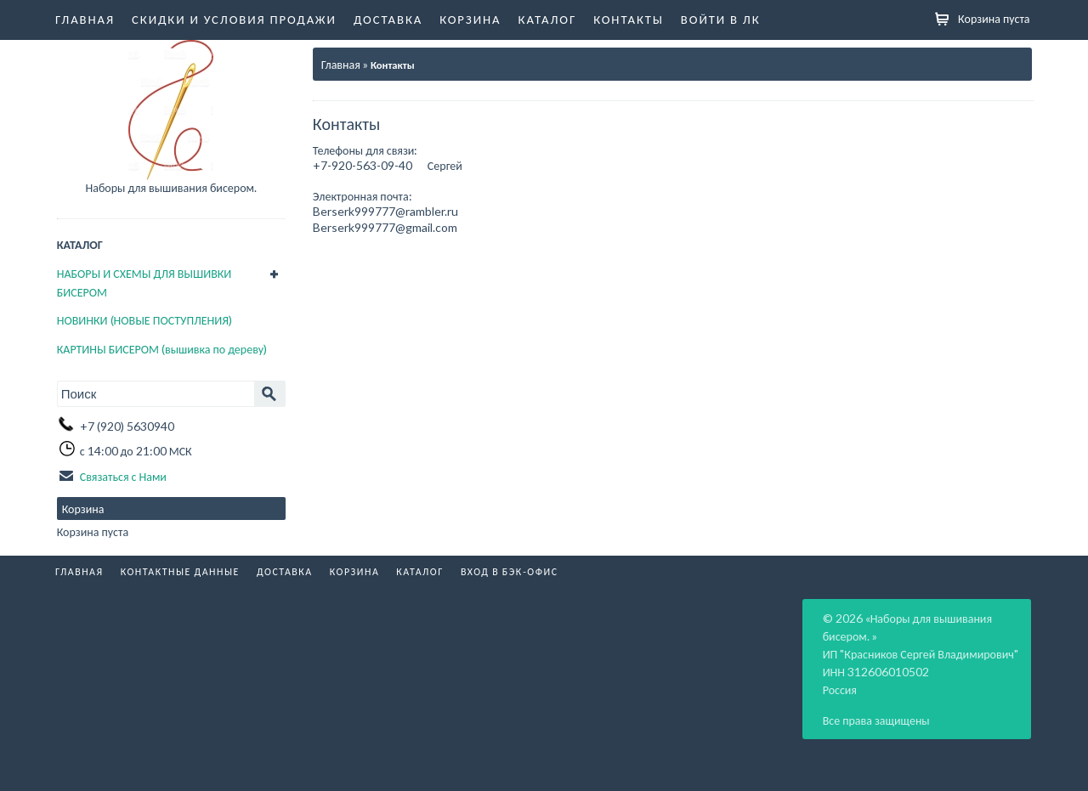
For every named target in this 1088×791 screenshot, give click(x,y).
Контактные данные (180, 571)
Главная (85, 18)
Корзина (470, 18)
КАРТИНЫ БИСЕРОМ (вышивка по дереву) (162, 349)
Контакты (628, 18)
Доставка (388, 18)
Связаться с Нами (123, 476)
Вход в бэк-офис (509, 571)
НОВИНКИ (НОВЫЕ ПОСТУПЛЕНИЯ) (144, 320)
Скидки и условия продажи (234, 18)
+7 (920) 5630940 (127, 426)
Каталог (547, 18)
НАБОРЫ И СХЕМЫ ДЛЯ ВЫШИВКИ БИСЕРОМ (144, 282)
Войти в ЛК (721, 18)
